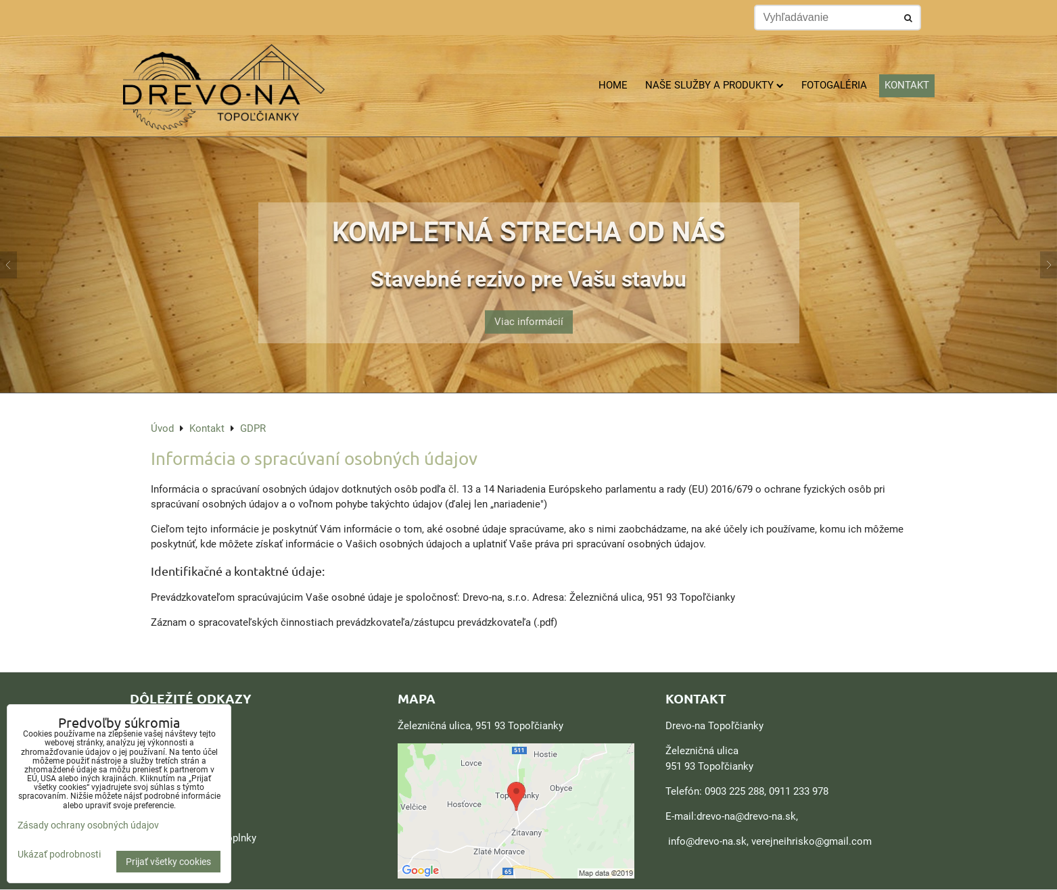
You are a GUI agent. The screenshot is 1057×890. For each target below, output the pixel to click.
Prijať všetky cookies (168, 861)
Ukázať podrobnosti (59, 854)
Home (613, 85)
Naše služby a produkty (714, 85)
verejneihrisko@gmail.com (811, 841)
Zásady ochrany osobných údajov (88, 825)
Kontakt (907, 85)
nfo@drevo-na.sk (709, 841)
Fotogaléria (834, 85)
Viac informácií (528, 312)
